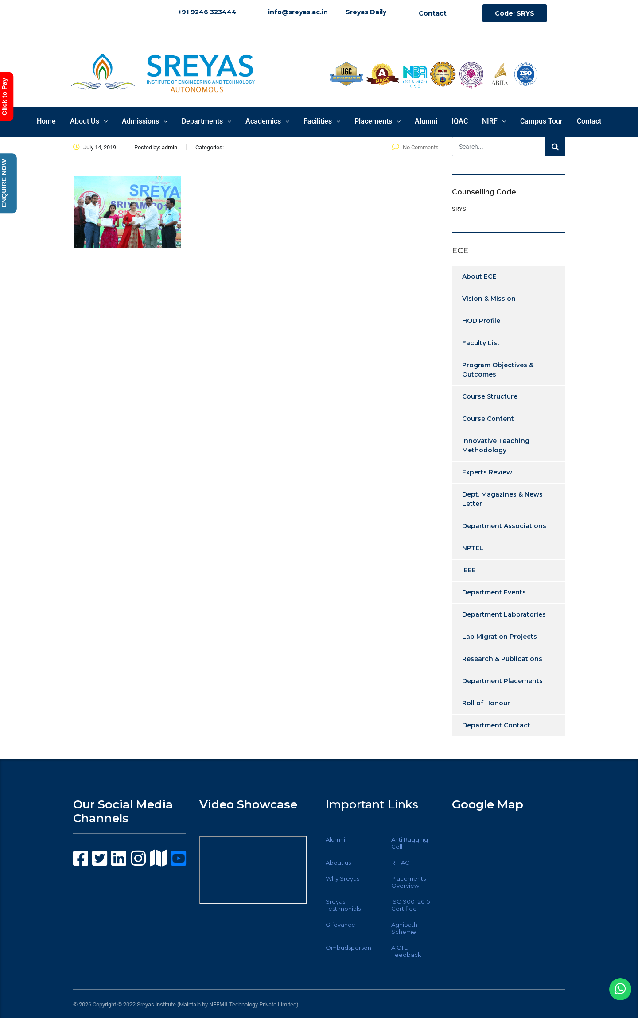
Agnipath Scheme (404, 928)
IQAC (459, 121)
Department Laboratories (504, 614)
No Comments (415, 147)
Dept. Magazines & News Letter (502, 499)
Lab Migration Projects (499, 637)
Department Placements (502, 681)
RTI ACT (401, 862)
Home (46, 121)
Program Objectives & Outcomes (497, 369)
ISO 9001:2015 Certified (410, 905)
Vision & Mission (489, 299)
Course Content (488, 419)
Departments (206, 121)
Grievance (340, 924)
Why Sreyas (342, 878)
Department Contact (496, 725)
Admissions (144, 121)
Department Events (494, 592)
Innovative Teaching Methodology (495, 445)
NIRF (494, 121)
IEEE (469, 570)
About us (338, 862)
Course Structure (489, 396)
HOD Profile (481, 321)
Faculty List (481, 343)
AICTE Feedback (406, 951)
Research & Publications (502, 659)
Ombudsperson (348, 947)
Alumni (426, 121)
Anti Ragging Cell (409, 843)
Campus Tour (541, 121)
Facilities (321, 121)
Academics (267, 121)
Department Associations (504, 526)
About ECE (479, 276)
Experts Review (487, 472)
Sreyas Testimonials (343, 905)
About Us (89, 121)
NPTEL (472, 548)
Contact (589, 121)
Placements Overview (408, 882)
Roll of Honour (486, 703)
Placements (377, 121)
